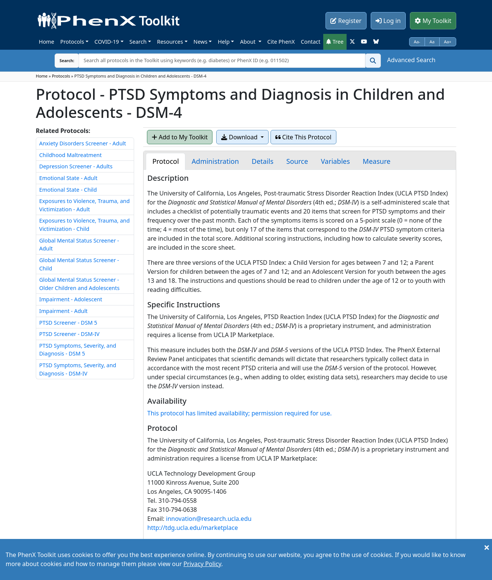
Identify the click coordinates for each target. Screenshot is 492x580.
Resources (170, 41)
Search (138, 41)
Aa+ (448, 41)
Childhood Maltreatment (70, 155)
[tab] (165, 161)
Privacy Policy (202, 564)
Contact (310, 41)
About (248, 41)
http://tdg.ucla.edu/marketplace (192, 528)
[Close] (486, 547)
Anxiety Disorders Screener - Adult (82, 143)
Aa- (417, 41)
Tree (335, 41)
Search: (61, 60)
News (201, 41)
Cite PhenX (281, 41)
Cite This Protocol (303, 137)
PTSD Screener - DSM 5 (68, 322)
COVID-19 (107, 41)
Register (345, 21)
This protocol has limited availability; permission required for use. (239, 413)
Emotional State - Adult (68, 178)
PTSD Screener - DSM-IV (69, 333)
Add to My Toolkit (180, 137)
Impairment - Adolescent (70, 299)
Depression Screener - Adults (76, 166)
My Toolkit (433, 21)
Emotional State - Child (68, 189)
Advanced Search (411, 60)
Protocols (72, 41)
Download (240, 137)
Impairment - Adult (63, 310)
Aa (431, 41)
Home (46, 41)
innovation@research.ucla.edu (209, 518)
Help (223, 41)
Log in (388, 21)
